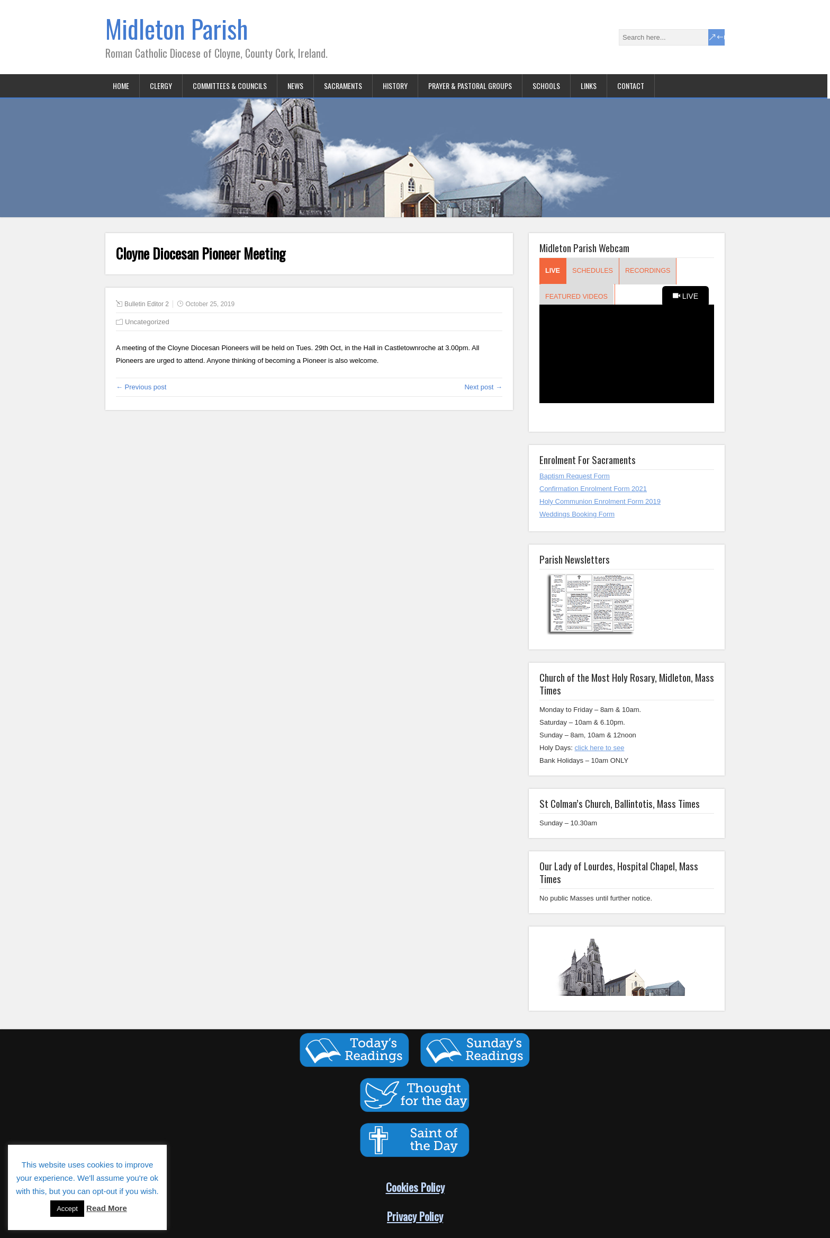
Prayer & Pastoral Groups (470, 85)
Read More (106, 1208)
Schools (546, 85)
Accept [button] (67, 1209)
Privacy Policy (415, 1216)
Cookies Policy (415, 1187)
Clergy (161, 85)
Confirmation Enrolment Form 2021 (593, 489)
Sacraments (343, 85)
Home (121, 85)
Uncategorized (147, 322)
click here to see (599, 748)
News (295, 85)
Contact (630, 85)
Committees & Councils (230, 85)
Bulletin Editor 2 (146, 304)
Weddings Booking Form (577, 514)
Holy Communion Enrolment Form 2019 (600, 501)
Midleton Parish (176, 28)
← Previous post (141, 387)
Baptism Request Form (574, 476)
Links (589, 85)
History (395, 85)
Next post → (483, 387)
